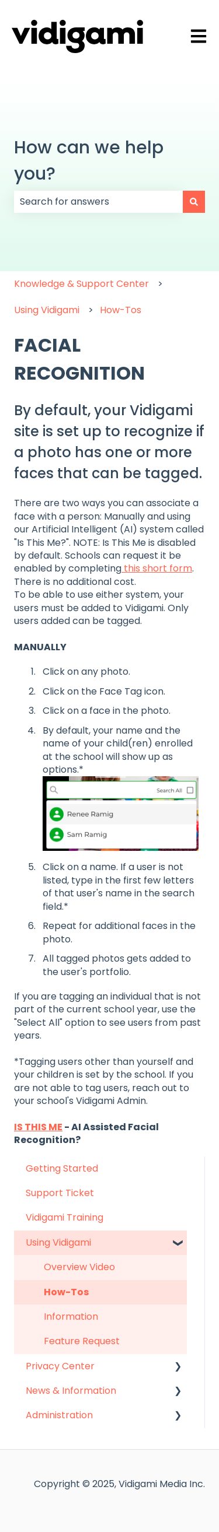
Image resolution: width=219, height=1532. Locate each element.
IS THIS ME (38, 1127)
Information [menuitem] (71, 1316)
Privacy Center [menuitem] (60, 1366)
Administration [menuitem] (59, 1415)
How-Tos (120, 310)
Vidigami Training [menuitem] (64, 1217)
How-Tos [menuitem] (66, 1292)
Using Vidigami (46, 310)
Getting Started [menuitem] (62, 1168)
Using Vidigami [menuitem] (58, 1242)
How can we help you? (89, 160)
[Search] (194, 202)
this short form (156, 568)
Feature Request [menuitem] (82, 1341)
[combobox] (98, 202)
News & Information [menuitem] (71, 1390)
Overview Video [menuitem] (79, 1267)
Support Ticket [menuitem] (60, 1193)
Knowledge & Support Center (81, 283)
